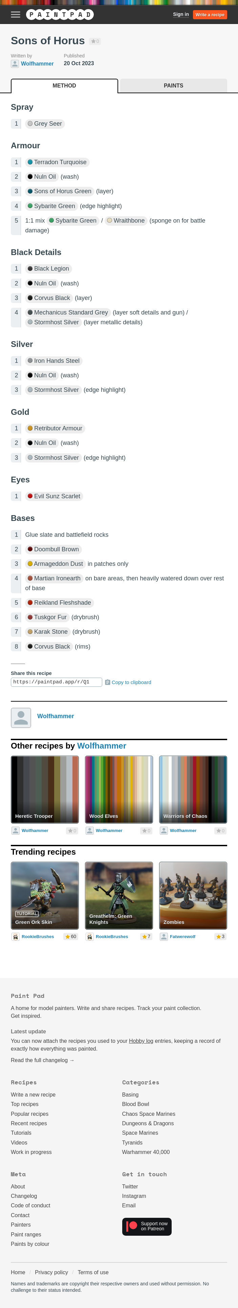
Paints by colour (30, 1244)
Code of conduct (30, 1205)
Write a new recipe (33, 1095)
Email (129, 1205)
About (18, 1186)
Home (18, 1272)
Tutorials (21, 1133)
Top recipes (25, 1104)
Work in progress (31, 1152)
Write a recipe (210, 14)
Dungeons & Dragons (148, 1123)
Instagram (134, 1196)
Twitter (130, 1186)
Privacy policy (51, 1272)
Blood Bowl (135, 1104)
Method (64, 86)
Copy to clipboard (127, 682)
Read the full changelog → (43, 1060)
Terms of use (93, 1272)
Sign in (181, 14)
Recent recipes (29, 1123)
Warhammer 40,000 (146, 1152)
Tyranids (132, 1143)
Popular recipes (29, 1114)
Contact (20, 1215)
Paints (173, 86)
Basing (130, 1095)
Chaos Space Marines (148, 1114)
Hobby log (141, 1041)
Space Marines (140, 1133)
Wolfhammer (55, 716)
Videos (19, 1143)
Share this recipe (31, 673)
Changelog (24, 1196)
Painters (21, 1225)
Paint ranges (26, 1234)
